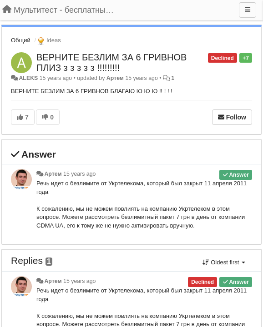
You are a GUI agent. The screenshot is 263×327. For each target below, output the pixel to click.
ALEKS (28, 78)
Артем (115, 78)
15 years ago (79, 174)
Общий (20, 40)
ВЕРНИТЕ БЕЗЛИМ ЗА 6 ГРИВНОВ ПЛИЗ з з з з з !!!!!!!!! (111, 62)
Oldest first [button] (223, 262)
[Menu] (247, 10)
